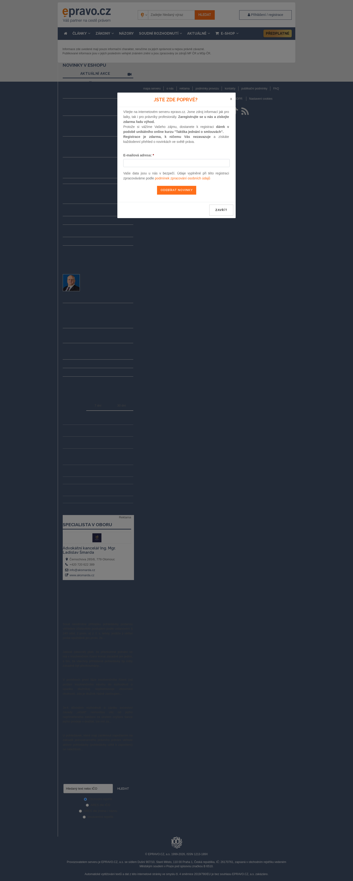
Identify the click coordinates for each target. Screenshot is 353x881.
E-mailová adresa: (138, 155)
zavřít (221, 210)
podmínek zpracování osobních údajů (182, 178)
